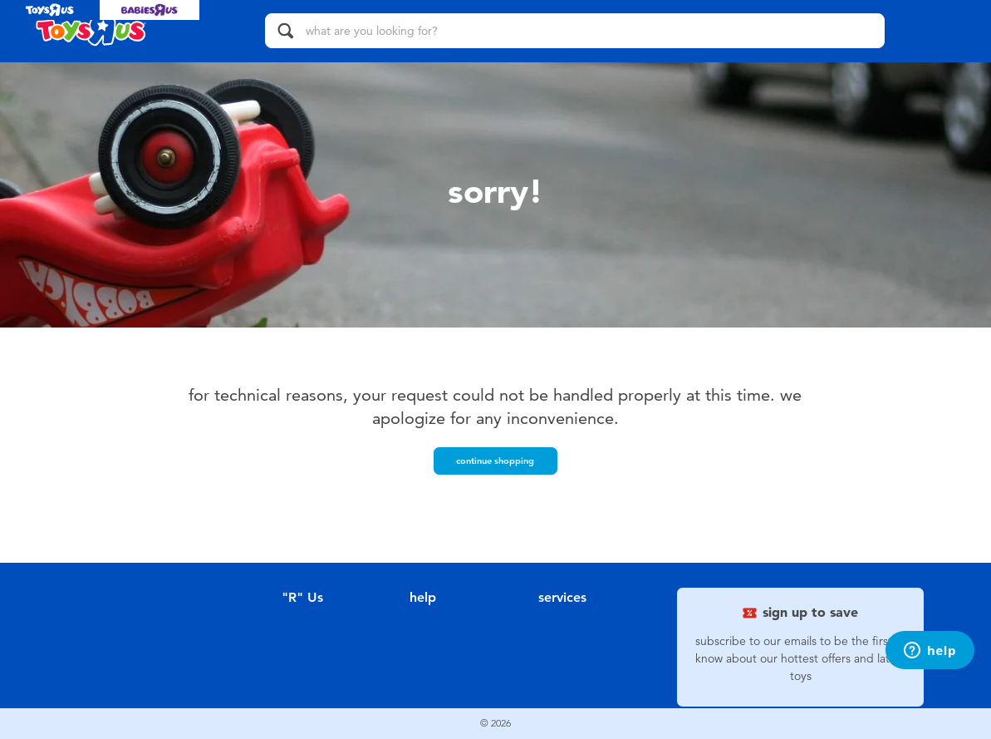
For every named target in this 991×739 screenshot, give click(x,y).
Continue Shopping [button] (495, 460)
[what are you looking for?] (575, 30)
